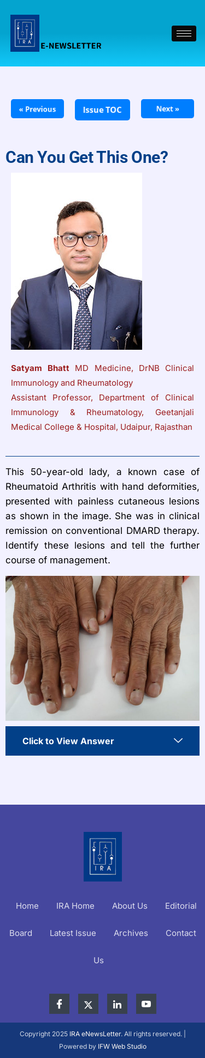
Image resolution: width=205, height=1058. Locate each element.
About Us (130, 906)
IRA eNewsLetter (95, 1034)
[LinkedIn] (117, 1004)
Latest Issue (73, 933)
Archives (131, 933)
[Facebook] (59, 1004)
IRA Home (75, 906)
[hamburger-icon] (184, 33)
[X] (88, 1004)
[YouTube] (146, 1004)
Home (27, 906)
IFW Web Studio (122, 1046)
